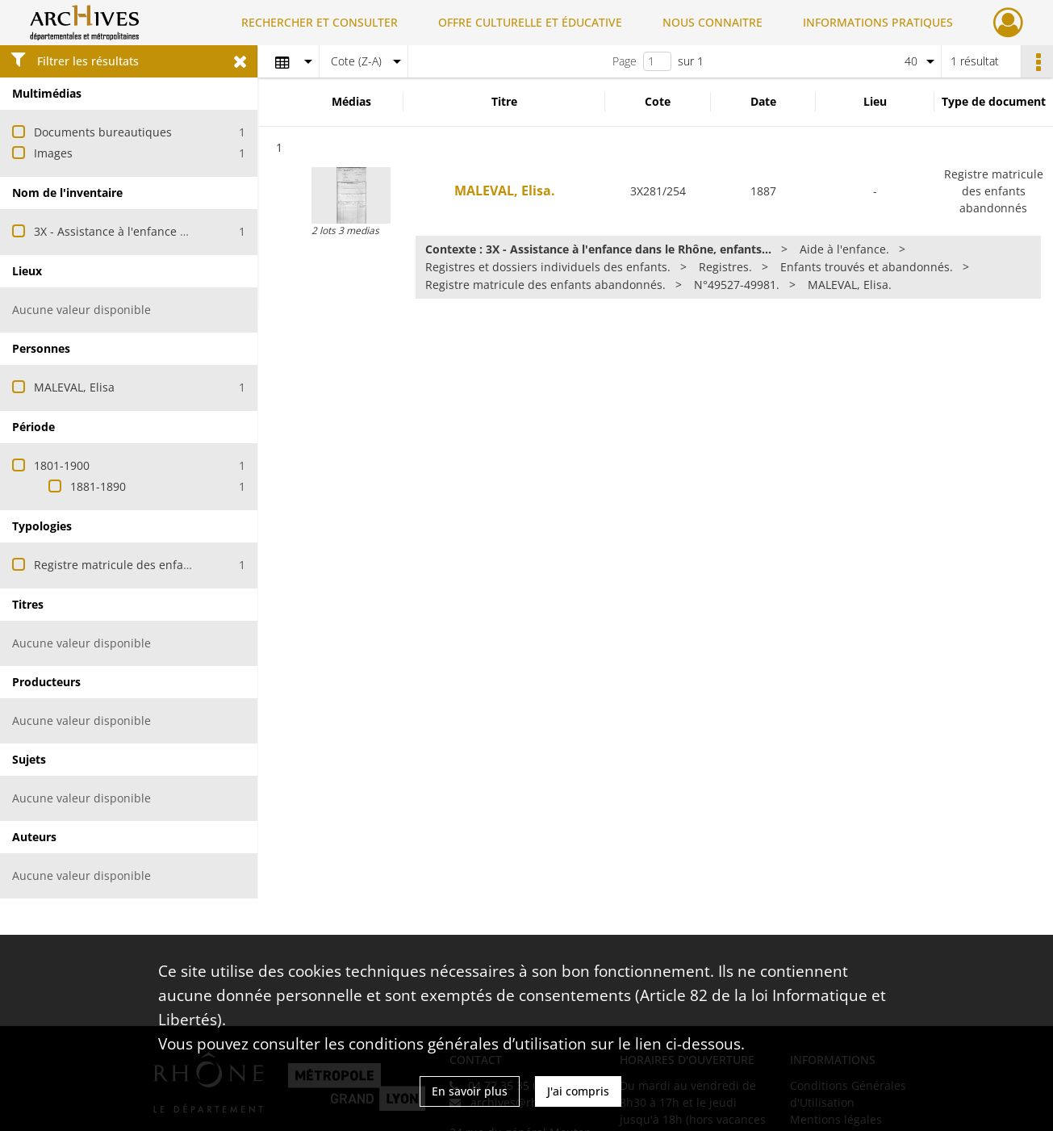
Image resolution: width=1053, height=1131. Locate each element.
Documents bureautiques (103, 132)
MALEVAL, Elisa (74, 387)
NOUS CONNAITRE (712, 22)
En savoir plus (470, 1091)
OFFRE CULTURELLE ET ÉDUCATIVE (530, 22)
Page (624, 61)
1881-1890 (98, 486)
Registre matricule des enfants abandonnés (152, 564)
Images (53, 153)
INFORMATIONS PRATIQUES (878, 22)
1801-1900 (62, 465)
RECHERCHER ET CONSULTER (319, 22)
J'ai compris (578, 1091)
